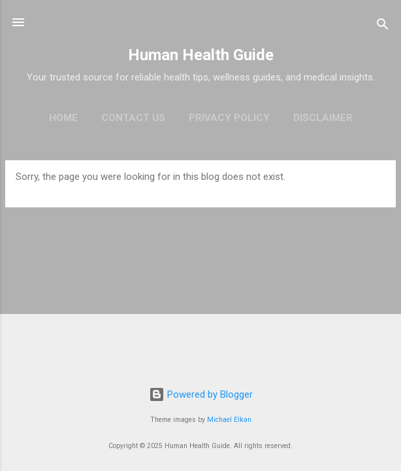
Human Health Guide (201, 55)
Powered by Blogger (201, 394)
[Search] (383, 26)
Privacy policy (229, 118)
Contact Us (133, 118)
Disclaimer (323, 118)
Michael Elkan (229, 419)
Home (63, 118)
